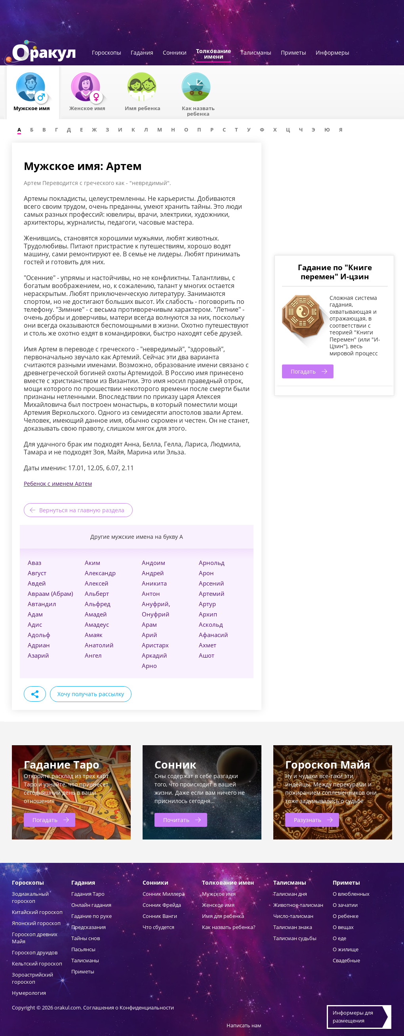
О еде (339, 938)
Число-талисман (293, 916)
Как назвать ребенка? (228, 927)
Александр (100, 573)
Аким (92, 563)
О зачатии (345, 904)
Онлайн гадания (91, 904)
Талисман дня (290, 893)
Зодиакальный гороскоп (30, 897)
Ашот (206, 655)
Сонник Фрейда (162, 904)
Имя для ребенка (223, 916)
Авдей (37, 583)
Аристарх (155, 645)
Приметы (293, 53)
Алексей (97, 583)
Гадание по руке (91, 916)
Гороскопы (106, 53)
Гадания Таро (88, 893)
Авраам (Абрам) (50, 593)
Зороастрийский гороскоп (32, 978)
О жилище (345, 949)
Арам (149, 624)
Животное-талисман (298, 904)
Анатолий (99, 645)
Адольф (39, 635)
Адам (35, 614)
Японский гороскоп (36, 923)
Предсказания (88, 927)
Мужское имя (219, 893)
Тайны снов (85, 938)
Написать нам (244, 1025)
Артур (207, 604)
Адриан (39, 645)
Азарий (38, 655)
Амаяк (94, 635)
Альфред (98, 604)
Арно (149, 666)
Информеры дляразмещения (353, 1016)
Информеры (332, 53)
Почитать (176, 820)
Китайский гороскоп (37, 912)
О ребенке (345, 916)
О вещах (343, 927)
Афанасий (213, 635)
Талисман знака (292, 927)
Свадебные (346, 960)
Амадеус (97, 624)
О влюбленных (351, 893)
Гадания (142, 53)
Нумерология (29, 992)
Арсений (211, 583)
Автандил (42, 604)
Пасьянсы (83, 949)
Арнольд (212, 563)
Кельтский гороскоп (37, 963)
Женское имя (218, 904)
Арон (206, 573)
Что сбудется (158, 927)
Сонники (175, 53)
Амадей (96, 614)
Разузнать (307, 820)
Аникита (154, 583)
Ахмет (207, 645)
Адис (35, 624)
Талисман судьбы (294, 938)
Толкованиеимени (213, 54)
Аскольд (211, 624)
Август (37, 573)
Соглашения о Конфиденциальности (128, 1007)
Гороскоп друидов (34, 952)
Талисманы (255, 53)
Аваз (34, 563)
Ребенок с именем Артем (58, 483)
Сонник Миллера (164, 893)
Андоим (153, 563)
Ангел (93, 655)
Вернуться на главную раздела (81, 510)
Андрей (153, 573)
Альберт (97, 593)
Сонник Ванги (160, 916)
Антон (151, 593)
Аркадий (154, 655)
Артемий (212, 593)
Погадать (303, 371)
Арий (149, 635)
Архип (208, 614)
